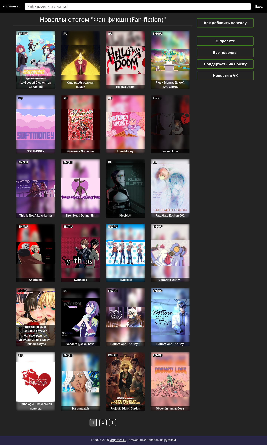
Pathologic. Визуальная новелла (36, 406)
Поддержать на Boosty (225, 63)
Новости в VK (225, 75)
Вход (259, 6)
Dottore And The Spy (170, 344)
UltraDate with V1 (170, 280)
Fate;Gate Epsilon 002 (170, 215)
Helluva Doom (125, 87)
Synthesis (80, 280)
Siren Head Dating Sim (80, 215)
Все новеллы (225, 52)
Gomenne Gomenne (80, 151)
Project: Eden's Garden (125, 408)
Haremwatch (80, 408)
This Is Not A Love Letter (35, 215)
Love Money (125, 151)
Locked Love (170, 151)
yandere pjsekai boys (80, 344)
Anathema (35, 280)
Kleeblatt (125, 215)
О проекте (225, 40)
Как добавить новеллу (225, 22)
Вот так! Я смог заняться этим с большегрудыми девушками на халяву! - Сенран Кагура (35, 335)
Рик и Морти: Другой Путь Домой (170, 85)
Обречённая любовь (170, 408)
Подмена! (125, 280)
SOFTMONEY (35, 151)
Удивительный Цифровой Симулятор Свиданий (35, 83)
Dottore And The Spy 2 (125, 344)
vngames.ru (118, 440)
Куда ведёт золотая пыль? (80, 85)
